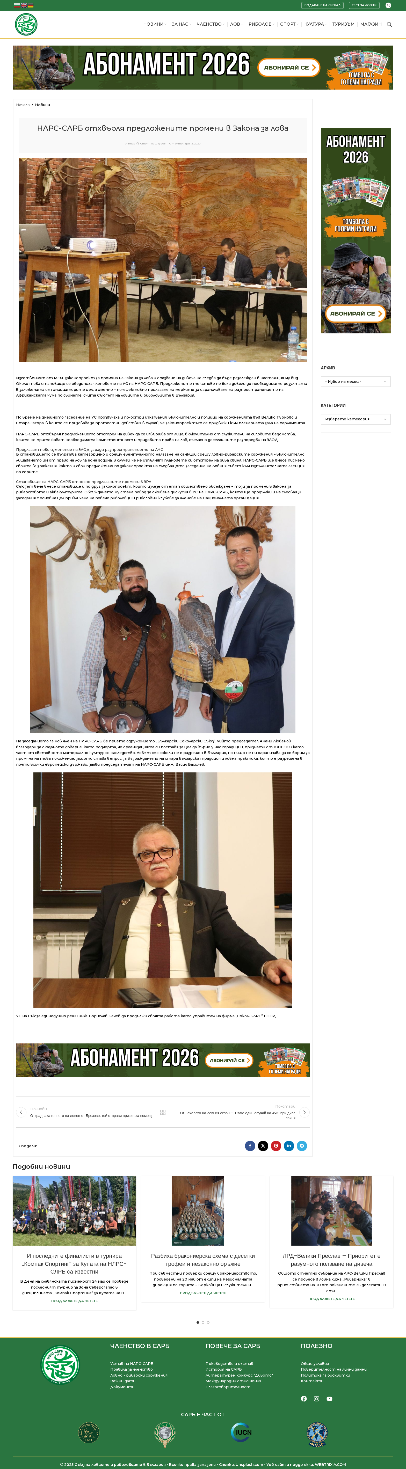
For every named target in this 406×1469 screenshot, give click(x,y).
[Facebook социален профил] (250, 1146)
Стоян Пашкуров (152, 143)
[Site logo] (26, 24)
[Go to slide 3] (208, 1322)
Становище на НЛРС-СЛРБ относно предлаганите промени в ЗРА (83, 481)
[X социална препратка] (263, 1146)
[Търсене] (389, 24)
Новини (42, 105)
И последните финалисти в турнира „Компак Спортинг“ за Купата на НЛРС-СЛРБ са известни (74, 1264)
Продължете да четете (74, 1301)
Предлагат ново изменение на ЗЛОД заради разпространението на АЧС (89, 449)
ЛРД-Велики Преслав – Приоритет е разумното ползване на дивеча (332, 1260)
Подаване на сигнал (322, 5)
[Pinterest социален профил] (276, 1146)
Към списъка (163, 1112)
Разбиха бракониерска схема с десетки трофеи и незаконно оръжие (203, 1260)
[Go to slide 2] (203, 1322)
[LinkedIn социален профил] (289, 1146)
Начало (23, 105)
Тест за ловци (364, 5)
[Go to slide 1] (198, 1322)
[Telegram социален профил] (302, 1146)
